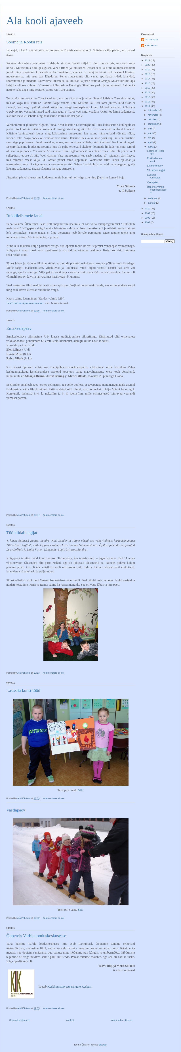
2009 (148, 213)
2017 (148, 78)
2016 (148, 83)
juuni (150, 133)
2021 (148, 60)
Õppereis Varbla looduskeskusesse (36, 935)
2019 (148, 69)
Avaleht (70, 1020)
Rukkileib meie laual (24, 215)
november (153, 114)
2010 (148, 208)
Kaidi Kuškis (151, 45)
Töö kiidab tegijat (21, 532)
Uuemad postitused (19, 1020)
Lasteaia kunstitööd (23, 690)
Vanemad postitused (121, 1020)
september (153, 124)
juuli (150, 128)
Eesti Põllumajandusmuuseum (25, 303)
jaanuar (152, 202)
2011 (148, 106)
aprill (150, 142)
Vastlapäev (15, 810)
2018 (148, 74)
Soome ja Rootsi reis (24, 42)
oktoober (152, 119)
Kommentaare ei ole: (54, 198)
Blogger (103, 1044)
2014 (148, 92)
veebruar (153, 198)
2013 (148, 97)
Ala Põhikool (151, 39)
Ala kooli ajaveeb (44, 20)
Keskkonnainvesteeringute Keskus (69, 986)
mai (150, 137)
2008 (148, 217)
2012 (148, 101)
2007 (148, 222)
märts (151, 147)
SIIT (81, 790)
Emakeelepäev (19, 328)
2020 (148, 65)
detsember (153, 110)
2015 (148, 88)
